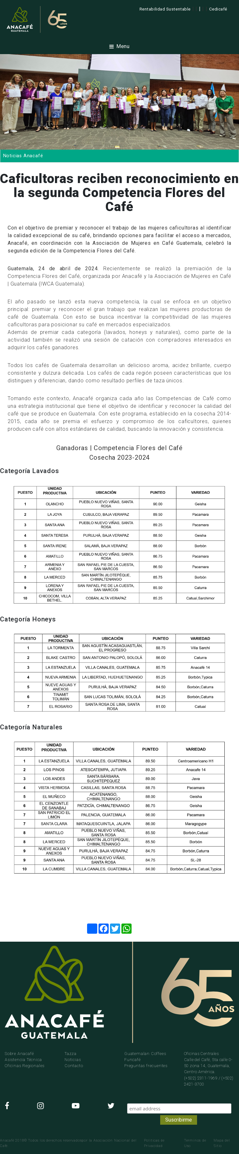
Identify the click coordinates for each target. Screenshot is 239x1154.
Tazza (71, 1053)
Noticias (73, 1059)
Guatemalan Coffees (145, 1053)
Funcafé (132, 1059)
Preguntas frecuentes (145, 1065)
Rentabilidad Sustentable (165, 8)
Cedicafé (218, 8)
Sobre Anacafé (19, 1053)
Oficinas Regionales (24, 1065)
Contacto (74, 1065)
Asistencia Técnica (23, 1059)
